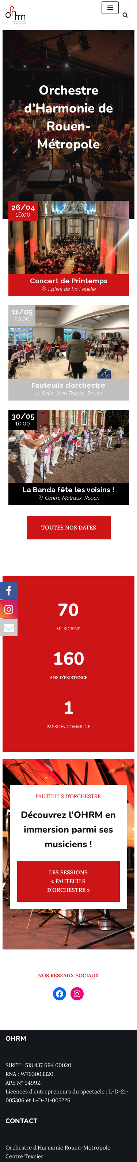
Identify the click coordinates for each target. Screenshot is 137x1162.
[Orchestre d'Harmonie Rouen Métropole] (15, 15)
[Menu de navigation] (110, 7)
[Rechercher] (125, 15)
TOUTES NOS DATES (68, 509)
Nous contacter (25, 1155)
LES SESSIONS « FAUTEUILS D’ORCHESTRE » (68, 859)
